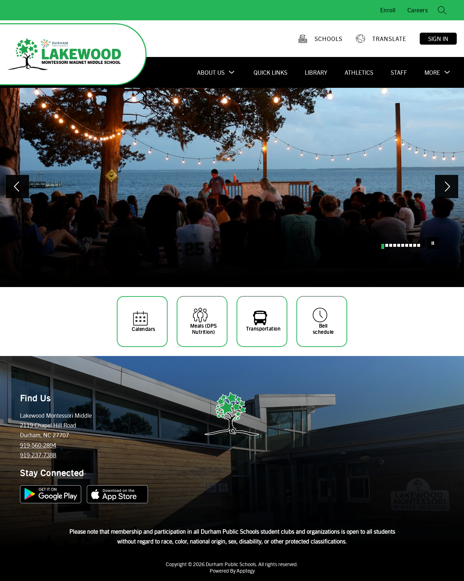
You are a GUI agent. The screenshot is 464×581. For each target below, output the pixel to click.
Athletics (359, 72)
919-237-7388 (38, 455)
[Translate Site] (382, 38)
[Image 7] (406, 245)
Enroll (388, 10)
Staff (399, 72)
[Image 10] (418, 245)
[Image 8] (410, 245)
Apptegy (246, 570)
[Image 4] (394, 245)
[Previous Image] (17, 187)
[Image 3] (390, 245)
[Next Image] (446, 187)
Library (316, 72)
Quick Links (270, 72)
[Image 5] (398, 245)
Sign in (438, 38)
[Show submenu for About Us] (211, 72)
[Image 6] (402, 245)
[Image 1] (382, 246)
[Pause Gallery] (433, 243)
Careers (417, 10)
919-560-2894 (38, 445)
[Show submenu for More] (432, 72)
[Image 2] (386, 245)
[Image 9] (414, 245)
